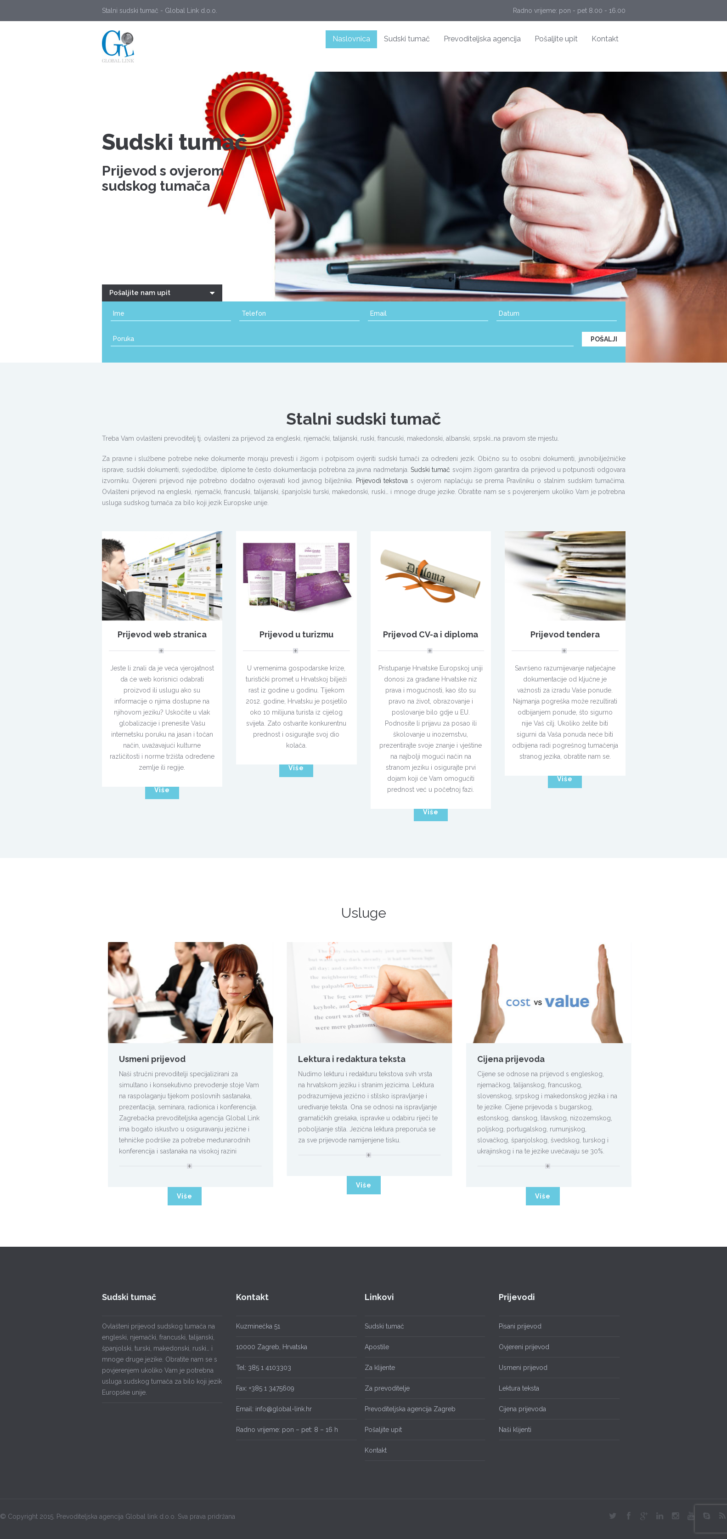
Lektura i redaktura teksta (354, 1059)
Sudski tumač (407, 38)
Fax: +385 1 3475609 (265, 1388)
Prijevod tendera (565, 637)
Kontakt (605, 38)
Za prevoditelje (384, 1388)
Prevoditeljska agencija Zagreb (407, 1409)
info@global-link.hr (283, 1409)
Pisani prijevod (517, 1326)
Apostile (374, 1347)
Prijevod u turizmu (296, 637)
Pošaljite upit (556, 38)
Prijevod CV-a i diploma (430, 637)
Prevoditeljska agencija (482, 38)
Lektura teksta (516, 1388)
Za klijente (377, 1367)
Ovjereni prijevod (521, 1347)
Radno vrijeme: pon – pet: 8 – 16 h (287, 1429)
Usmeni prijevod (155, 1059)
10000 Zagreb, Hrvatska (271, 1347)
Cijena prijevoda (513, 1059)
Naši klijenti (512, 1429)
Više (162, 790)
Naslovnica (351, 38)
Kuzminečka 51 (258, 1326)
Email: (245, 1409)
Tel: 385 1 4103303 (263, 1367)
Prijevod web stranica (162, 637)
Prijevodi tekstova (382, 483)
